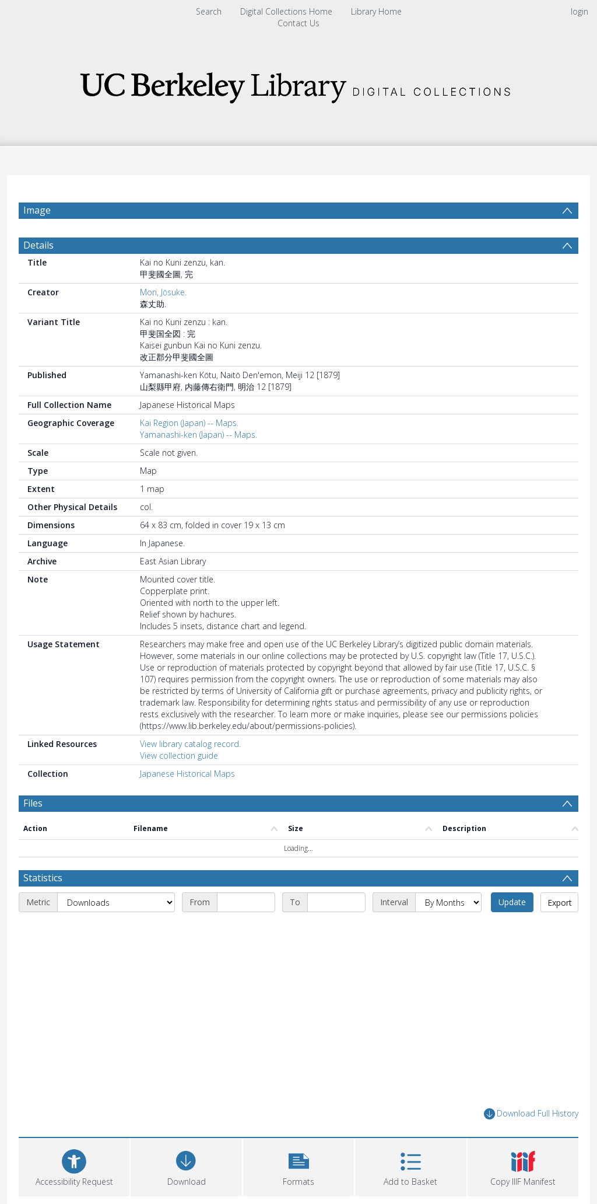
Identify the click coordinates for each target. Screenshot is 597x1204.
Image (37, 210)
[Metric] (116, 902)
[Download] (186, 1165)
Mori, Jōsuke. (163, 292)
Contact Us (298, 23)
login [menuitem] (579, 11)
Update (512, 902)
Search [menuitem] (209, 11)
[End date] (336, 902)
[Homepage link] (298, 84)
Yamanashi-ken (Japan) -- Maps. (198, 434)
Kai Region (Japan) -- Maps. (189, 422)
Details (38, 245)
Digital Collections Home (286, 11)
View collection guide (179, 755)
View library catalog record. (190, 743)
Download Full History (531, 1114)
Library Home (376, 11)
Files (33, 803)
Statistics (42, 877)
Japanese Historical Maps (187, 773)
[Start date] (246, 902)
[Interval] (448, 902)
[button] (298, 1165)
